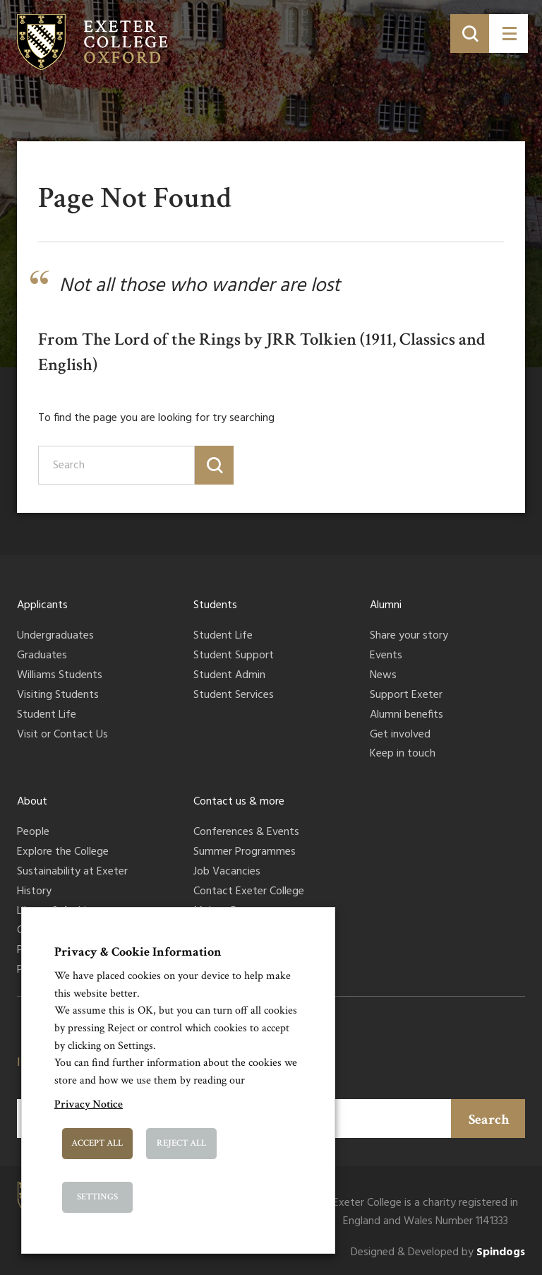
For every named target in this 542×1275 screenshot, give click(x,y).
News (383, 676)
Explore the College (63, 852)
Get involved (400, 735)
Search (489, 1119)
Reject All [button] (181, 1143)
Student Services (233, 695)
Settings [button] (97, 1197)
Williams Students (59, 676)
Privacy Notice (88, 1104)
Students (215, 605)
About (32, 802)
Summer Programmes (244, 852)
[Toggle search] (469, 33)
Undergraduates (55, 636)
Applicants (42, 605)
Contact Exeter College (248, 892)
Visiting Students (58, 695)
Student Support (233, 656)
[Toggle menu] (508, 33)
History (34, 892)
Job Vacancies (226, 872)
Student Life (46, 715)
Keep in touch (402, 754)
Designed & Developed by (438, 1253)
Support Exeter (406, 695)
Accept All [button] (97, 1143)
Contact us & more (238, 802)
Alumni (386, 605)
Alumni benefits (406, 715)
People (33, 832)
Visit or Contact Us (62, 735)
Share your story (409, 636)
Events (386, 656)
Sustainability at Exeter (72, 872)
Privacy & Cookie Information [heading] (138, 952)
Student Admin (229, 676)
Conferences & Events (246, 832)
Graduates (42, 656)
